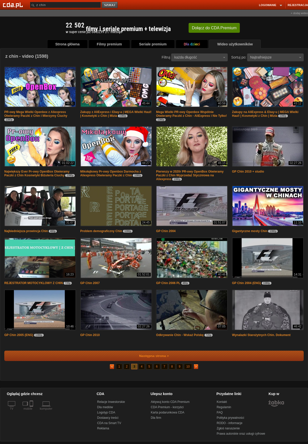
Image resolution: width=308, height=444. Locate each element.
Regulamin (224, 407)
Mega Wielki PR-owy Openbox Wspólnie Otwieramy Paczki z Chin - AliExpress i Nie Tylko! (191, 114)
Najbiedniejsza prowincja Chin (26, 231)
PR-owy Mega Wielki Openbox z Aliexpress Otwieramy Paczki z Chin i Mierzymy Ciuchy (35, 114)
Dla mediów (105, 407)
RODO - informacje (229, 423)
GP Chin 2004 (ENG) (246, 283)
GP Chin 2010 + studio (248, 171)
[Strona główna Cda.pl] (13, 5)
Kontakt (222, 402)
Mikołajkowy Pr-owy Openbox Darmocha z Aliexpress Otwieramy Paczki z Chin (110, 173)
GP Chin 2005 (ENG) (18, 335)
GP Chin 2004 (165, 231)
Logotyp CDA (106, 412)
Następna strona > (151, 356)
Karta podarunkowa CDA (167, 412)
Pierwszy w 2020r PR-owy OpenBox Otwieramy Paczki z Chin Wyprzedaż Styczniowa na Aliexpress (189, 175)
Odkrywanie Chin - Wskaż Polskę (179, 335)
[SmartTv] (32, 411)
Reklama (103, 428)
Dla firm (156, 418)
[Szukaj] (65, 5)
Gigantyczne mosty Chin (249, 231)
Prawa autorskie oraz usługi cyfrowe (241, 433)
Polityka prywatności (230, 418)
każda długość (199, 57)
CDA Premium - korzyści (167, 407)
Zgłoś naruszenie (228, 428)
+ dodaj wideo (299, 13)
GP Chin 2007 (90, 283)
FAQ (220, 412)
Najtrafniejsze (275, 57)
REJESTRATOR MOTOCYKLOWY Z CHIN (33, 283)
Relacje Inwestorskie (111, 402)
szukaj (110, 5)
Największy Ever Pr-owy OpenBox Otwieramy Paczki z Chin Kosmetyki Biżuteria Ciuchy (36, 173)
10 (188, 366)
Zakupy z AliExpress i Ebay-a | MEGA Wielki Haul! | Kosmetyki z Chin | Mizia (115, 114)
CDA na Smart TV (109, 423)
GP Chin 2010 (90, 335)
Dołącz (214, 28)
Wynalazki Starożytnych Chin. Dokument (261, 335)
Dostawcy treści (107, 418)
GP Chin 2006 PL (168, 283)
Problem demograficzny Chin (101, 231)
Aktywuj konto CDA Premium (170, 402)
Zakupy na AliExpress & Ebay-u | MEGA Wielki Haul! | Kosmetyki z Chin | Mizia (265, 114)
